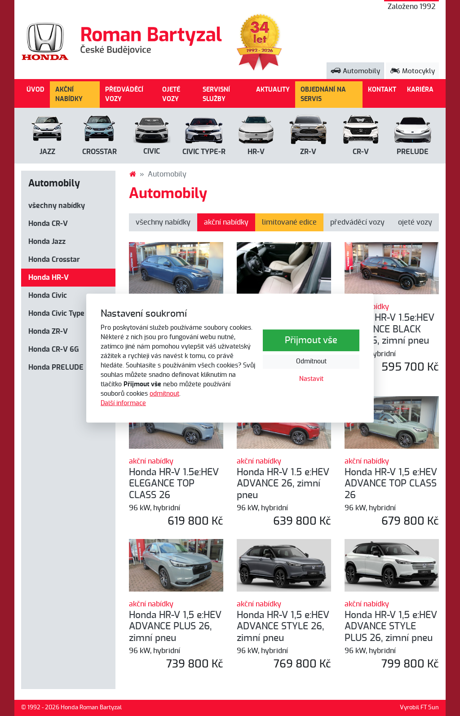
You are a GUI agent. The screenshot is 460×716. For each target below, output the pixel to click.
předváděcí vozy (357, 222)
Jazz (47, 151)
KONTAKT (382, 89)
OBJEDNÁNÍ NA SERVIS (323, 94)
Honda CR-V (48, 223)
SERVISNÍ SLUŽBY (216, 94)
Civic (151, 151)
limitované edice (289, 222)
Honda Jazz (47, 241)
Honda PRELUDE (56, 367)
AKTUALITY (273, 89)
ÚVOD (35, 89)
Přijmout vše (311, 340)
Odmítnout (311, 361)
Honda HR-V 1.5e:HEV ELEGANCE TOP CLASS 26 (174, 484)
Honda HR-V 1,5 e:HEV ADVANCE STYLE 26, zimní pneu (283, 626)
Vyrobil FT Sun (419, 708)
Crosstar (99, 151)
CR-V (361, 151)
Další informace (123, 403)
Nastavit (311, 379)
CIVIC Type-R (204, 151)
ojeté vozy (415, 222)
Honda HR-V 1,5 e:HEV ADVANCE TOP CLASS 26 (391, 484)
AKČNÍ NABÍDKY (69, 94)
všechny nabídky (56, 205)
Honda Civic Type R (59, 313)
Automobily (355, 71)
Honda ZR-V (48, 331)
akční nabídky (226, 222)
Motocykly (412, 71)
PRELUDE (413, 151)
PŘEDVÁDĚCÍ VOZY (124, 94)
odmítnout (164, 393)
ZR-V (308, 151)
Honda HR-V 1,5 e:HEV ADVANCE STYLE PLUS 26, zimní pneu (391, 626)
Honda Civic (47, 295)
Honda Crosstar (54, 259)
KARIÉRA (420, 89)
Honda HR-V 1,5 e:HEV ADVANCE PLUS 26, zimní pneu (175, 626)
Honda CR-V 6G (53, 349)
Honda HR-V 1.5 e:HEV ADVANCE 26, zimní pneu (283, 484)
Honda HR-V (48, 277)
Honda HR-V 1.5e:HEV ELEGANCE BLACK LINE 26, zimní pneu (389, 329)
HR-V (256, 151)
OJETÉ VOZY (171, 94)
